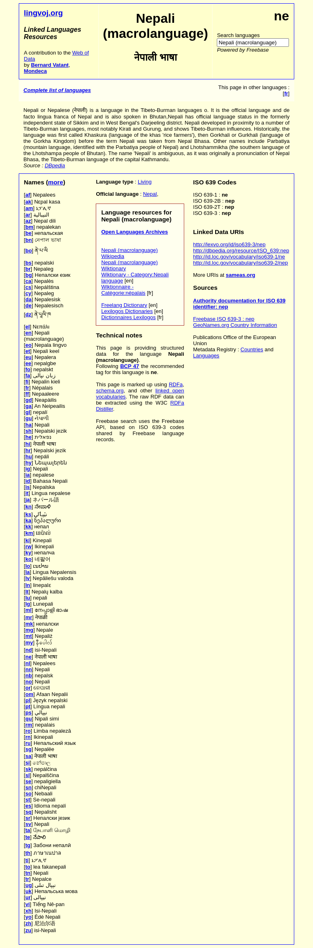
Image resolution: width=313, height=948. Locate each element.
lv (27, 578)
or (28, 688)
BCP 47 (129, 366)
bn (28, 240)
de (28, 305)
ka (28, 520)
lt (27, 592)
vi (27, 904)
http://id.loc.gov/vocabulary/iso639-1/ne (239, 257)
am (29, 208)
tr (27, 879)
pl (27, 700)
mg (29, 630)
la (27, 572)
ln (27, 585)
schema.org (109, 391)
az (28, 221)
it (27, 493)
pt (27, 706)
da (28, 299)
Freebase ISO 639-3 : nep (223, 319)
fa (27, 375)
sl (27, 775)
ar (27, 215)
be (28, 233)
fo (27, 369)
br (28, 269)
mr (28, 617)
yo (28, 917)
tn (27, 873)
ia (27, 475)
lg (27, 604)
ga (28, 406)
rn (28, 737)
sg (28, 749)
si (27, 763)
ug (28, 885)
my (29, 642)
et (27, 351)
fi (27, 382)
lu (27, 598)
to (27, 867)
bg (28, 275)
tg (27, 845)
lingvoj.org (43, 13)
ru (28, 743)
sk (28, 769)
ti (27, 860)
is (27, 487)
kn (28, 507)
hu (28, 456)
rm (28, 725)
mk (29, 624)
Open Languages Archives (134, 232)
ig (27, 469)
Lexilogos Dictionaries (126, 311)
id (27, 481)
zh (28, 923)
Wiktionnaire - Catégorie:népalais (123, 290)
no (28, 682)
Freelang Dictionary (124, 305)
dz (28, 314)
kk (28, 526)
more (55, 182)
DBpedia (55, 165)
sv (28, 824)
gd (28, 400)
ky (28, 553)
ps (28, 712)
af (27, 195)
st (27, 800)
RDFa (176, 384)
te (27, 837)
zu (28, 930)
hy (28, 463)
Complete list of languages (57, 90)
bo (28, 250)
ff (27, 394)
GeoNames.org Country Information (235, 325)
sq (28, 812)
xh (28, 911)
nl (27, 663)
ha (28, 425)
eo (28, 345)
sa (28, 756)
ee (28, 363)
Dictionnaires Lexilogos (128, 317)
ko (28, 559)
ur (28, 897)
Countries (251, 349)
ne (28, 657)
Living (145, 182)
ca (28, 281)
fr (27, 388)
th (27, 853)
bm (29, 227)
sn (28, 787)
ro (28, 731)
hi (27, 444)
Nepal (150, 194)
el (27, 327)
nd (28, 650)
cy (28, 293)
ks (28, 514)
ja (27, 500)
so (28, 793)
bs (28, 263)
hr (28, 450)
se (28, 781)
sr (27, 818)
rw (28, 546)
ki (27, 540)
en (28, 333)
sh (28, 431)
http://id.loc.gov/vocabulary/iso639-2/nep (240, 263)
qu (28, 719)
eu (28, 357)
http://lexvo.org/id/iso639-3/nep (229, 244)
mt (28, 636)
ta (27, 830)
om (29, 694)
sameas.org (240, 275)
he (28, 437)
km (29, 533)
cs (28, 287)
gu (28, 418)
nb (28, 675)
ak (28, 202)
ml (28, 610)
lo (27, 566)
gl (27, 412)
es (28, 806)
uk (28, 891)
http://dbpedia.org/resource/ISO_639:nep (241, 250)
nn (28, 669)
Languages (206, 355)
